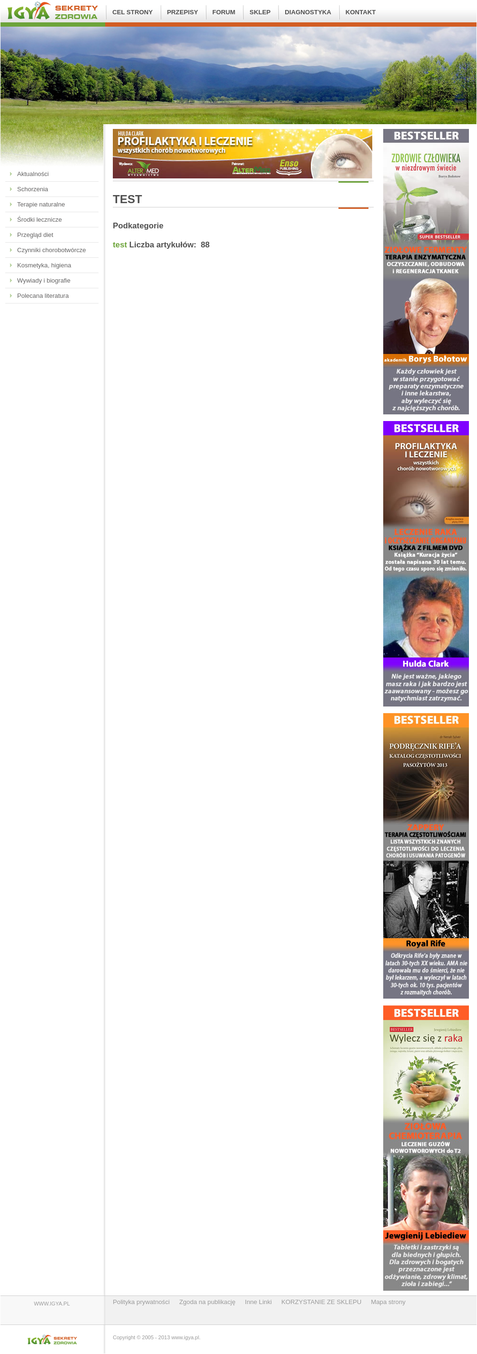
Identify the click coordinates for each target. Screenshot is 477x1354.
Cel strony (132, 12)
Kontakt (361, 12)
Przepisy (182, 12)
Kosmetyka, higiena (44, 265)
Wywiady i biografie (43, 280)
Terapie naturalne (41, 204)
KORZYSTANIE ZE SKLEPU (321, 1301)
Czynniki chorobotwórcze (51, 250)
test (120, 244)
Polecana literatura (43, 295)
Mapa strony (388, 1301)
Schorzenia (32, 189)
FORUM (223, 12)
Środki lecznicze (39, 219)
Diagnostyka (308, 12)
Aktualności (33, 173)
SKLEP (259, 12)
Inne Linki (258, 1301)
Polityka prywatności (141, 1301)
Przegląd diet (35, 234)
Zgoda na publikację (207, 1301)
